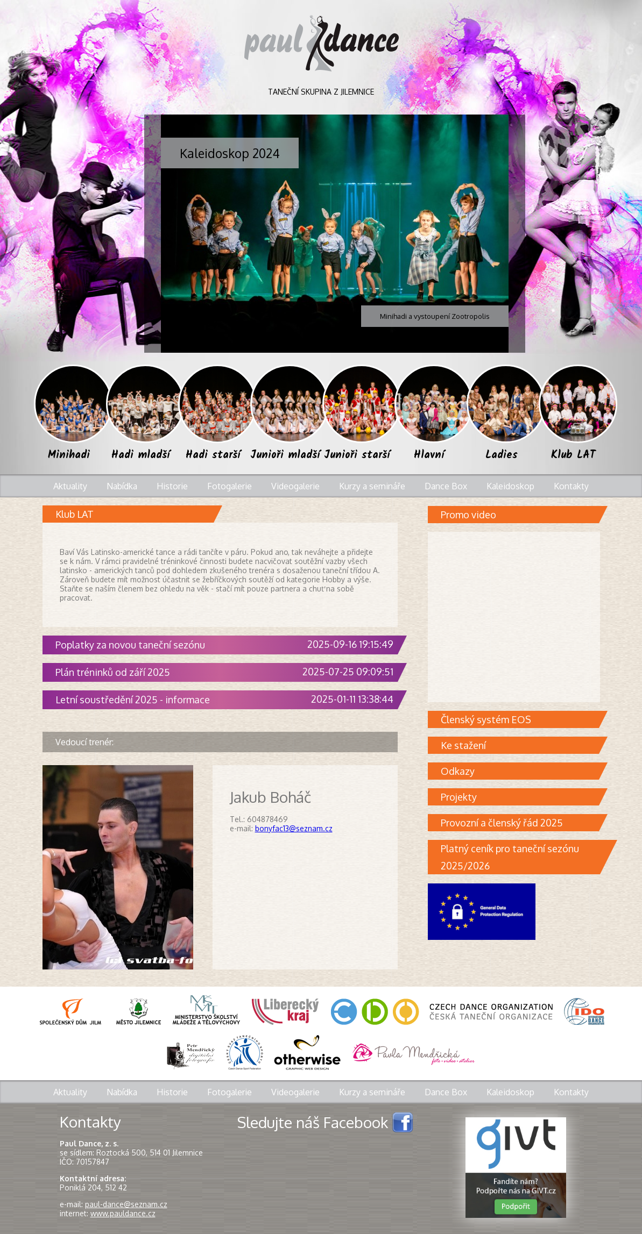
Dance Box (446, 486)
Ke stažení (520, 745)
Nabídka (122, 486)
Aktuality (70, 486)
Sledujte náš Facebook (325, 1122)
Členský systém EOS (520, 719)
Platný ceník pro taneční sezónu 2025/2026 (520, 857)
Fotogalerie (229, 486)
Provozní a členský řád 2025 (520, 822)
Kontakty (571, 486)
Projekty (520, 796)
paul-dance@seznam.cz (126, 1204)
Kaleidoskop (510, 486)
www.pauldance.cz (123, 1213)
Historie (172, 486)
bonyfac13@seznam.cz (294, 828)
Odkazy (520, 771)
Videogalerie (295, 486)
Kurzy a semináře (372, 486)
